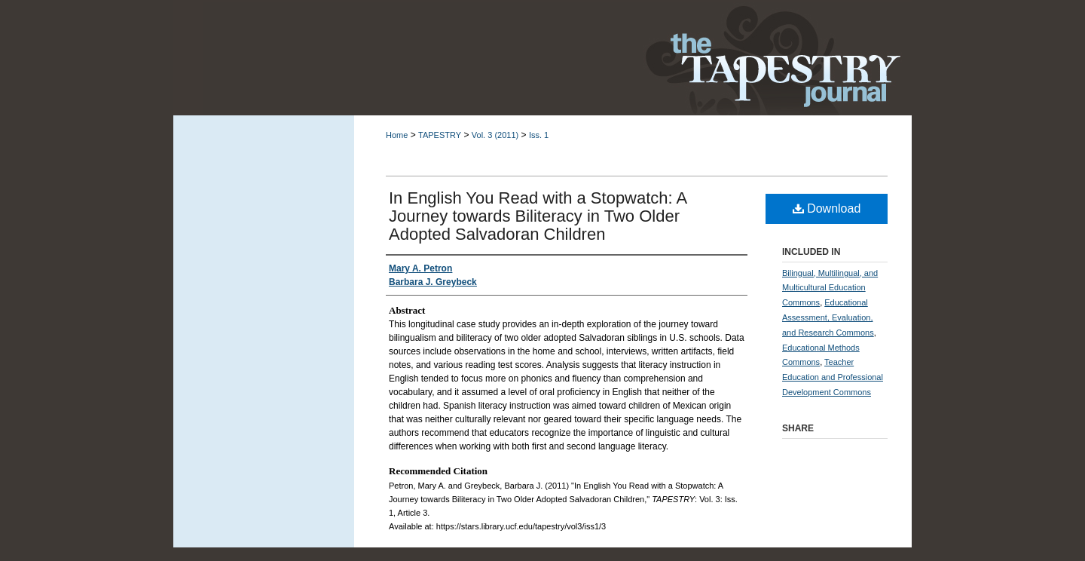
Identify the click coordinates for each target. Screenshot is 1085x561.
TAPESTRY (439, 134)
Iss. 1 (539, 134)
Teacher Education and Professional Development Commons (832, 377)
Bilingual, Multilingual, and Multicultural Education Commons (830, 288)
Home (397, 134)
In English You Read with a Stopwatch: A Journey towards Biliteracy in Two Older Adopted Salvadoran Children (537, 216)
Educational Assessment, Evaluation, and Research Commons (828, 317)
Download (827, 208)
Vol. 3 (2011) (495, 134)
